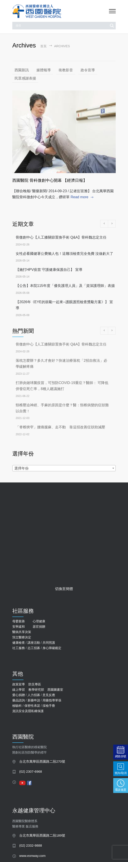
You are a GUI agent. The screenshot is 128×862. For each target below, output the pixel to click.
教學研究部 (36, 689)
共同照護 (49, 642)
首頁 (43, 46)
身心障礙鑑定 (52, 648)
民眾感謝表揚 (25, 78)
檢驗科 (17, 705)
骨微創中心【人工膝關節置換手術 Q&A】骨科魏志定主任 (61, 237)
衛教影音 (66, 70)
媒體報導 (43, 70)
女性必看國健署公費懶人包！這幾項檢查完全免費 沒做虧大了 (64, 253)
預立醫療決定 (21, 637)
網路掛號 (120, 756)
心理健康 (39, 621)
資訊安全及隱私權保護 (28, 711)
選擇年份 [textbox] (21, 468)
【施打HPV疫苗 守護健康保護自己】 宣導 (49, 270)
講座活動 (34, 642)
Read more (79, 197)
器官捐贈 (39, 626)
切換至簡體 (64, 589)
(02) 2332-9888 (30, 845)
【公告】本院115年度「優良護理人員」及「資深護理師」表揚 (65, 286)
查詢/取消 (121, 773)
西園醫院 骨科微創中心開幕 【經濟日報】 (49, 180)
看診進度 (120, 789)
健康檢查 (18, 642)
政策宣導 (18, 684)
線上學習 (18, 689)
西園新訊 (22, 70)
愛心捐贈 (18, 695)
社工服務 (18, 648)
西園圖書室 (55, 689)
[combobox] (64, 468)
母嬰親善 (18, 621)
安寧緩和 (18, 626)
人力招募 (34, 695)
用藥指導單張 (52, 700)
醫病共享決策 (21, 632)
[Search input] (61, 25)
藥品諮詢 (18, 700)
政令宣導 (88, 70)
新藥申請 (34, 700)
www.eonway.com (32, 856)
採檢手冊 (49, 705)
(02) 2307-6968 (30, 771)
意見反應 (49, 695)
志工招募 (34, 648)
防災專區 (34, 684)
